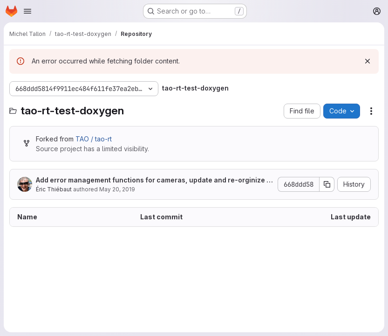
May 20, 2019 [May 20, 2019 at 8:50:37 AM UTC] (117, 189)
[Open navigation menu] (27, 11)
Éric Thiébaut (54, 189)
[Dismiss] (367, 61)
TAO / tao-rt (93, 139)
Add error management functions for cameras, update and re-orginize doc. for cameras (153, 180)
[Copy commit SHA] (327, 184)
